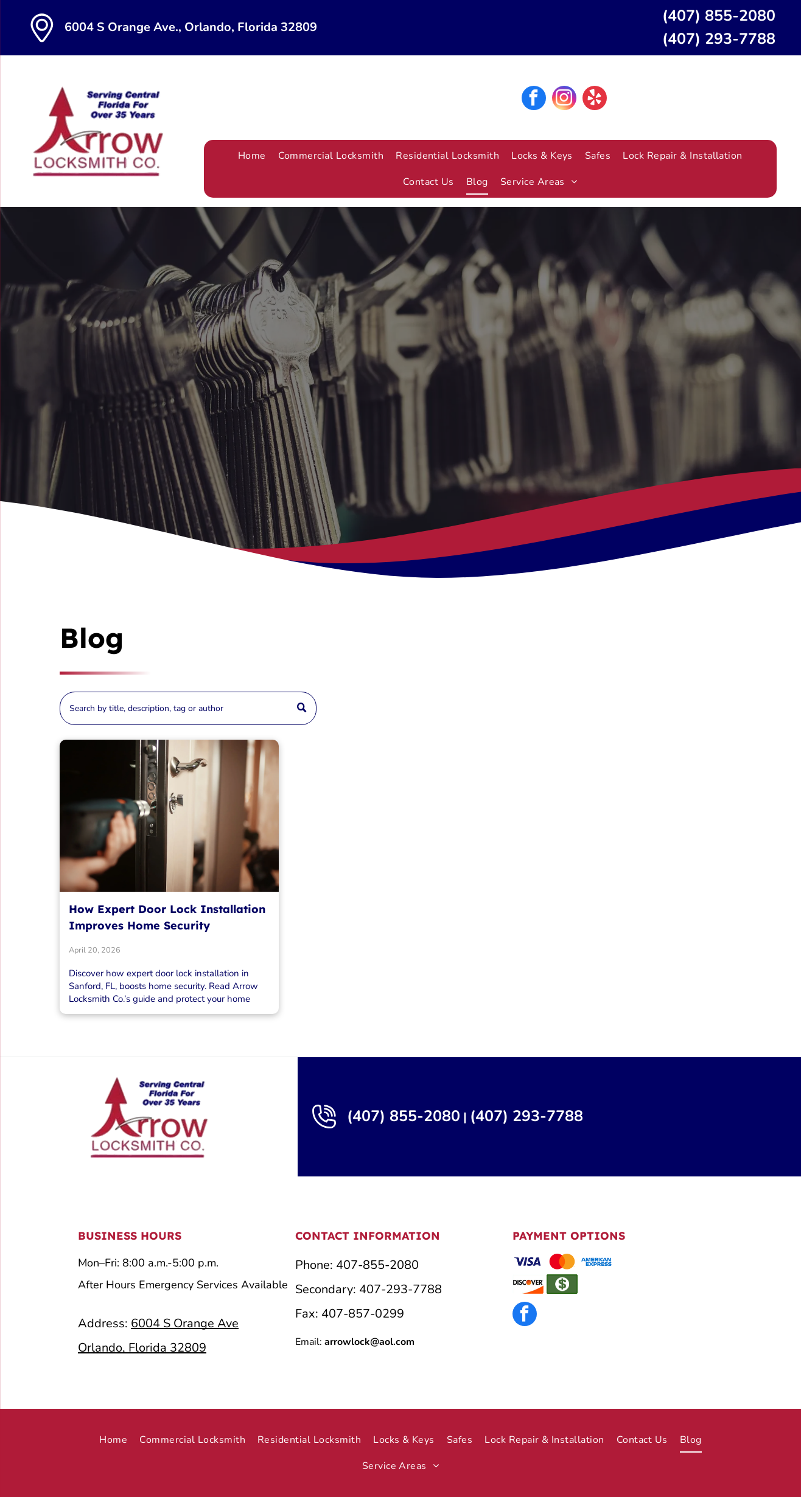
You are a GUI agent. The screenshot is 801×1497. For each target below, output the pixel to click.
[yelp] (594, 99)
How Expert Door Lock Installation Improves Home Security (167, 917)
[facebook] (534, 99)
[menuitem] (252, 155)
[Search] (188, 708)
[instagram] (564, 99)
